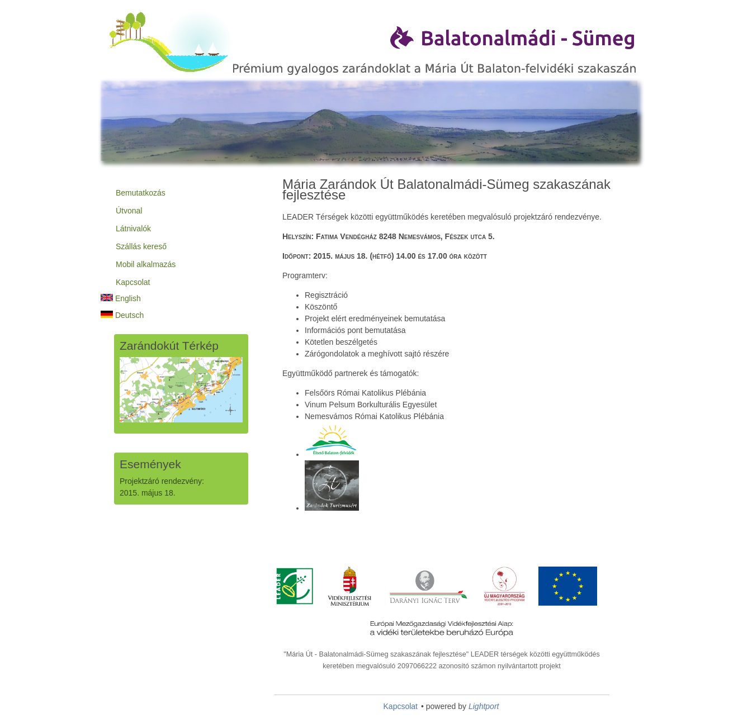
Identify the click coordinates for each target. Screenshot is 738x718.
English (121, 298)
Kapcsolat (133, 282)
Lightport (484, 706)
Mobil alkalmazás (146, 264)
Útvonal (129, 210)
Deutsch (122, 315)
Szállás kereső (141, 246)
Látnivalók (133, 228)
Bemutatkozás (140, 192)
